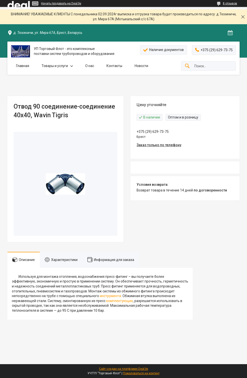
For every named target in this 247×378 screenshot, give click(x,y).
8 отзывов (230, 3)
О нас (89, 66)
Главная (22, 66)
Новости (141, 66)
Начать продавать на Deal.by (61, 3)
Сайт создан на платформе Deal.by (123, 369)
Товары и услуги (54, 66)
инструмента (110, 296)
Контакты (114, 66)
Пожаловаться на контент (141, 373)
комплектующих (119, 301)
